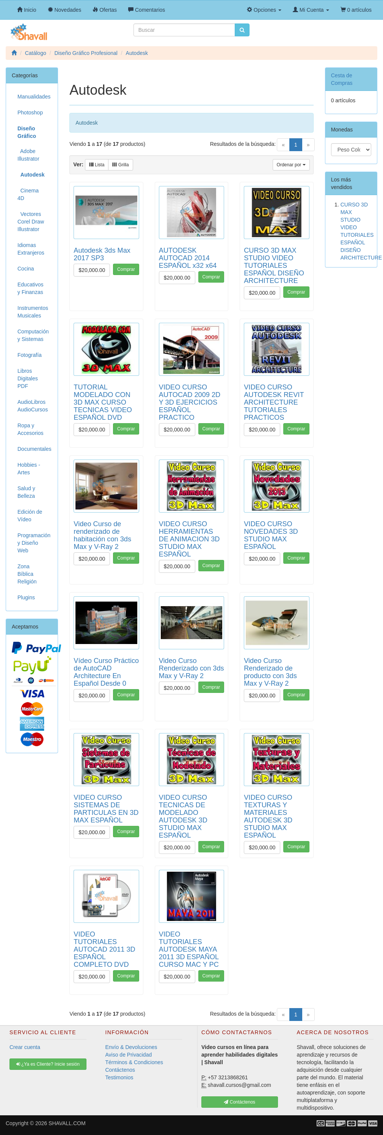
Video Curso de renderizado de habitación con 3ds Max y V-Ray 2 (102, 535)
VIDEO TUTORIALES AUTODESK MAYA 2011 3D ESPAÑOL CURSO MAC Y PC (189, 949)
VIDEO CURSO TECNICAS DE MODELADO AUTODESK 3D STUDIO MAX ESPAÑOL (183, 816)
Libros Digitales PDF (27, 378)
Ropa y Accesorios (30, 429)
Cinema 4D (28, 194)
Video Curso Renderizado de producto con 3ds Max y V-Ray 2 (270, 672)
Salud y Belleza (26, 492)
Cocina (25, 269)
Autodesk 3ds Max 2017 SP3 (102, 254)
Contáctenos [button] (239, 1102)
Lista (97, 164)
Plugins (26, 597)
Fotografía (29, 355)
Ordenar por (291, 164)
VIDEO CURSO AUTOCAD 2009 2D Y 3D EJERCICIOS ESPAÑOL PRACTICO (189, 402)
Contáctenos (120, 1070)
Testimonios (119, 1077)
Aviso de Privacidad (128, 1055)
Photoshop (30, 112)
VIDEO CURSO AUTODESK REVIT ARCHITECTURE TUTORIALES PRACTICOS (274, 402)
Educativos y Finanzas (30, 288)
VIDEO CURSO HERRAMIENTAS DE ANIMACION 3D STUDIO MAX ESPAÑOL (189, 539)
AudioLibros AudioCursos (32, 406)
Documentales (34, 449)
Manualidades (33, 97)
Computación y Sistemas (33, 335)
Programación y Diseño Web (33, 542)
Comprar (126, 269)
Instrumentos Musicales (32, 312)
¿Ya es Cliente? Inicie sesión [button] (48, 1064)
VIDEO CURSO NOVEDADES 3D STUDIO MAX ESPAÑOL (271, 535)
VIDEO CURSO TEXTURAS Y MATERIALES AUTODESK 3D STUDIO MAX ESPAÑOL (268, 816)
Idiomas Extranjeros (30, 249)
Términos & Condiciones (134, 1062)
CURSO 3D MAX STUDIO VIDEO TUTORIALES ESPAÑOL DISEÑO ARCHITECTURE (274, 266)
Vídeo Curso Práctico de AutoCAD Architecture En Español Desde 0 (106, 672)
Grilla (120, 164)
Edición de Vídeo (29, 515)
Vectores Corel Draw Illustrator (30, 221)
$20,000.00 (91, 270)
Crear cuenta (24, 1047)
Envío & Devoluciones (131, 1047)
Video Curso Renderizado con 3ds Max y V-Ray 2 (191, 668)
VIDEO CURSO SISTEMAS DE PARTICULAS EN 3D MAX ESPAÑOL (106, 809)
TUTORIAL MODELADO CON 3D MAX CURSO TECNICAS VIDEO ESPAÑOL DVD (103, 402)
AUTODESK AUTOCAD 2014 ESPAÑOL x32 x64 (188, 258)
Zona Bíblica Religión (27, 574)
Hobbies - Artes (28, 468)
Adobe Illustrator (28, 155)
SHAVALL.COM (67, 1123)
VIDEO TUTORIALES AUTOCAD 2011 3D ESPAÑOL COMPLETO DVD (104, 949)
